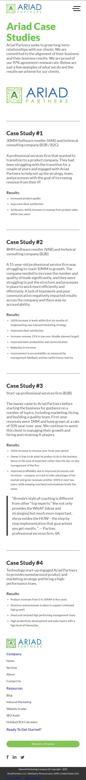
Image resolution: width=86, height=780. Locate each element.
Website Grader (16, 709)
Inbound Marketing (18, 702)
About (10, 674)
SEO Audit (13, 715)
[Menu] (73, 8)
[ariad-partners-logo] (24, 8)
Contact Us (13, 681)
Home (10, 661)
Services (11, 667)
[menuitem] (73, 8)
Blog (9, 695)
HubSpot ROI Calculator (22, 722)
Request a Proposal (43, 743)
